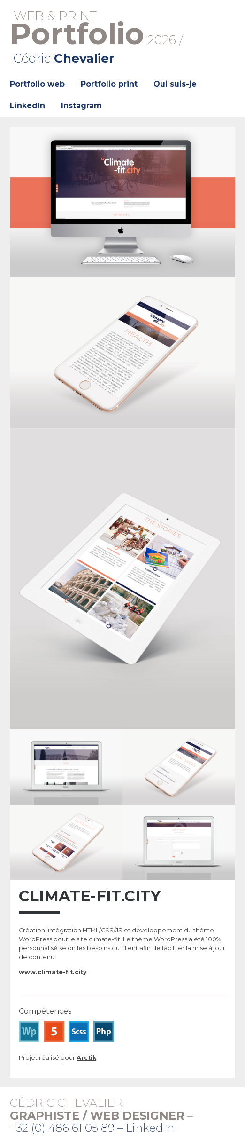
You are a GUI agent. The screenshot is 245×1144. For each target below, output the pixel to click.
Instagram (81, 105)
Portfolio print (109, 83)
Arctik (86, 1057)
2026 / (122, 37)
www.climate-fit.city (53, 972)
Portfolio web (37, 83)
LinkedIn (27, 105)
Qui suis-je (175, 83)
